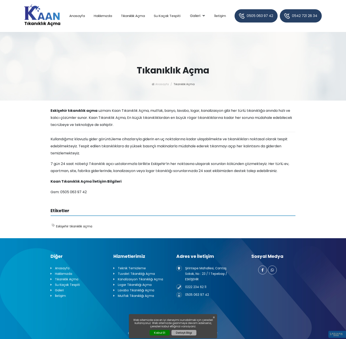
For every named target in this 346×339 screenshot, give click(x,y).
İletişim (220, 15)
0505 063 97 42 (256, 16)
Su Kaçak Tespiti (167, 15)
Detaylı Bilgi (184, 333)
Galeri (195, 15)
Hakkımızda (103, 15)
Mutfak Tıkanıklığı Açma (133, 296)
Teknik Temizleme (129, 268)
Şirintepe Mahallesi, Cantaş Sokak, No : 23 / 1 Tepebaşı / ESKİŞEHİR (201, 273)
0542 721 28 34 (300, 16)
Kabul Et (159, 333)
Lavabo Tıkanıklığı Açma (133, 290)
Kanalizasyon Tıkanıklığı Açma (138, 279)
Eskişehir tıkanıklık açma (72, 226)
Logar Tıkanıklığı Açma (132, 285)
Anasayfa (77, 15)
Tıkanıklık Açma (133, 15)
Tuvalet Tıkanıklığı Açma (134, 274)
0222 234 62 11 (191, 287)
